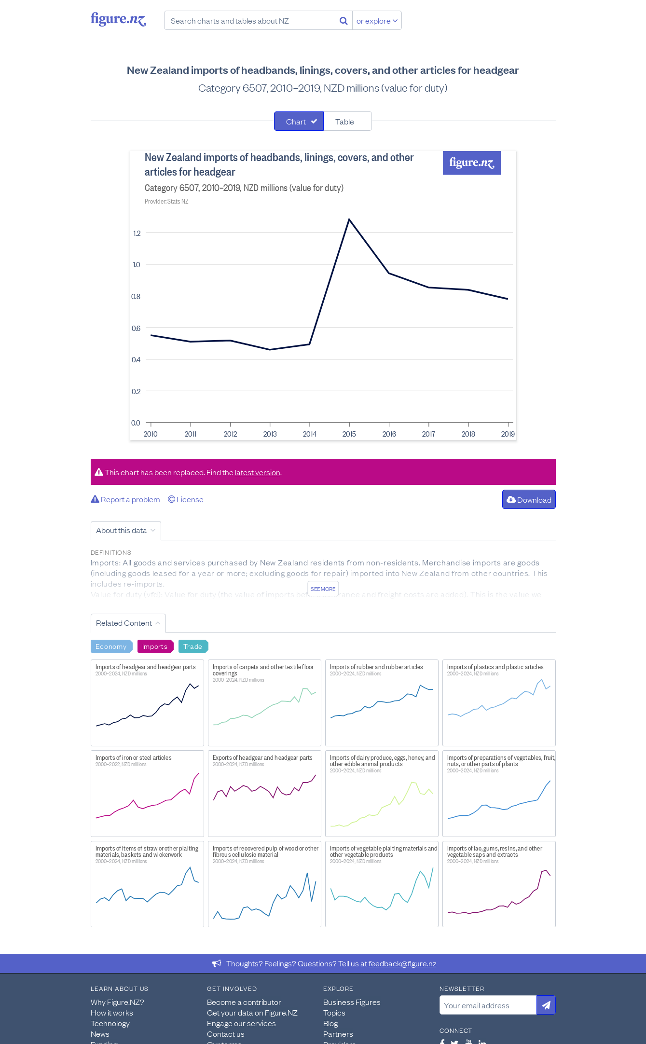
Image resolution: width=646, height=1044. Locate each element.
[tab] (299, 121)
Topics (334, 1012)
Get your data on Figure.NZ (252, 1012)
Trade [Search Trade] (193, 645)
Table (344, 121)
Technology (110, 1022)
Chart (296, 121)
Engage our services (241, 1022)
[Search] (343, 20)
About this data (121, 529)
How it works (112, 1012)
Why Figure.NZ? (117, 1001)
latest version (257, 472)
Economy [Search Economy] (111, 645)
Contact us (226, 1033)
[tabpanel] (323, 295)
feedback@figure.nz (403, 963)
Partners (338, 1033)
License (186, 499)
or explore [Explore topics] (377, 20)
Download (529, 499)
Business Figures (352, 1001)
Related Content (124, 622)
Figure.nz (118, 19)
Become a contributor (244, 1001)
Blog (330, 1022)
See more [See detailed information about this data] (323, 588)
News (100, 1033)
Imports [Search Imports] (155, 645)
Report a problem (125, 499)
